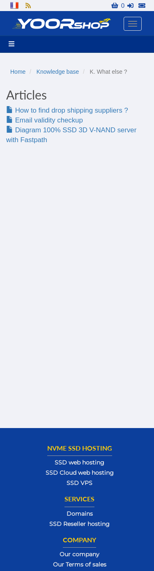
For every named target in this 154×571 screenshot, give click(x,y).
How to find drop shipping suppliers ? (67, 110)
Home (17, 71)
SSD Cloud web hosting (80, 472)
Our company (79, 554)
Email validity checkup (44, 120)
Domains (80, 513)
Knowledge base (58, 71)
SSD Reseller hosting (79, 524)
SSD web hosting (79, 462)
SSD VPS (79, 483)
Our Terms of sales (79, 564)
